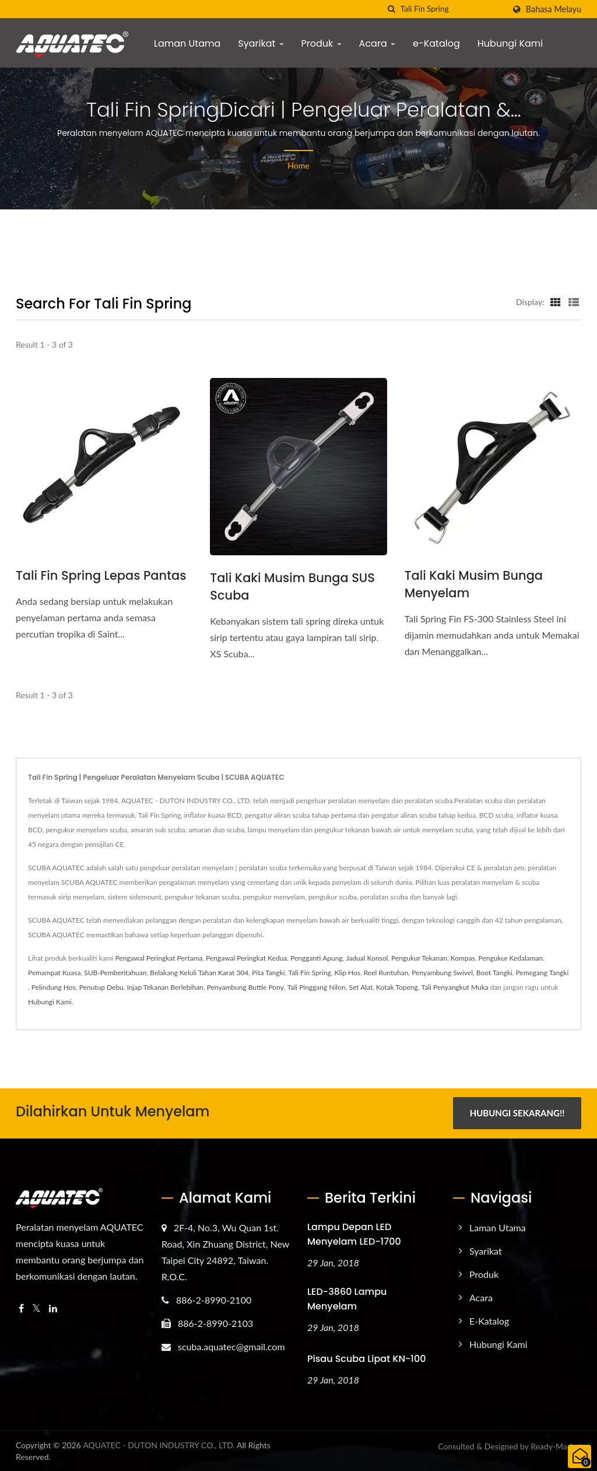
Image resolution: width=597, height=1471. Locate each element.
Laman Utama (187, 43)
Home (298, 165)
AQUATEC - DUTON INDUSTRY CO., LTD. (159, 1444)
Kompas (463, 958)
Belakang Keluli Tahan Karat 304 (199, 972)
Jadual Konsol (367, 958)
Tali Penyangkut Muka (455, 987)
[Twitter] (36, 1308)
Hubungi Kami (510, 43)
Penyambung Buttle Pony (245, 987)
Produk (321, 43)
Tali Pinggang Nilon (316, 987)
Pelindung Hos (53, 987)
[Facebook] (21, 1308)
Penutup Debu (101, 987)
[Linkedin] (53, 1308)
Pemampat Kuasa (54, 972)
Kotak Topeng (397, 987)
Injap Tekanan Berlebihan (165, 987)
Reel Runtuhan (386, 972)
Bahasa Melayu (553, 9)
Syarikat (260, 43)
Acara (377, 43)
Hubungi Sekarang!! (517, 1113)
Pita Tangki (268, 972)
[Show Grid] (555, 301)
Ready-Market (556, 1446)
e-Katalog (436, 43)
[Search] (452, 9)
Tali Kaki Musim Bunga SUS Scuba (292, 586)
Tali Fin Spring (310, 972)
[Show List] (573, 301)
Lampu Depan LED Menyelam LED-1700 (354, 1234)
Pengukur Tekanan (419, 958)
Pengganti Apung (316, 958)
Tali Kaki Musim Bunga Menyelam (474, 584)
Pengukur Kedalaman (511, 958)
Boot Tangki (494, 972)
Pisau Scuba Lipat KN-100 (366, 1357)
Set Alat (361, 987)
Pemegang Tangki (541, 972)
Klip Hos (347, 972)
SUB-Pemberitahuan (115, 972)
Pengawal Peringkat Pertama (158, 958)
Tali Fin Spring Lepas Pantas (101, 575)
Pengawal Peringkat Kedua (246, 958)
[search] (392, 9)
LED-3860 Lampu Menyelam (347, 1298)
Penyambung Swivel (442, 972)
